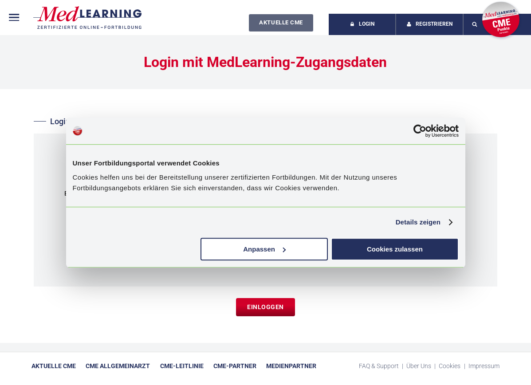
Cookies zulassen (395, 249)
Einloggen (265, 306)
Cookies (450, 365)
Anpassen (264, 249)
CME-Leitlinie (182, 365)
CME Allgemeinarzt (118, 365)
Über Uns (419, 365)
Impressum (484, 365)
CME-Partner (234, 365)
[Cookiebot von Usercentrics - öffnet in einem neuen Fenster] (420, 131)
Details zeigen (418, 222)
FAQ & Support (379, 365)
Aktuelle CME (281, 22)
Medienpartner (291, 365)
